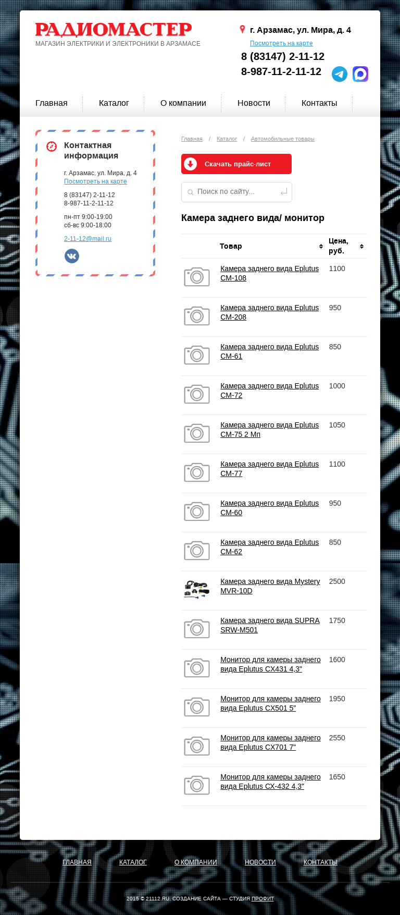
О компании (183, 102)
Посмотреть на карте (281, 43)
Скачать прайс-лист (238, 164)
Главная (51, 102)
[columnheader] (272, 246)
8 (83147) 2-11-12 (282, 56)
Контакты (320, 102)
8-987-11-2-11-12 (281, 71)
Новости (254, 102)
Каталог (114, 102)
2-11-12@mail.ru (87, 239)
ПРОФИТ (263, 898)
